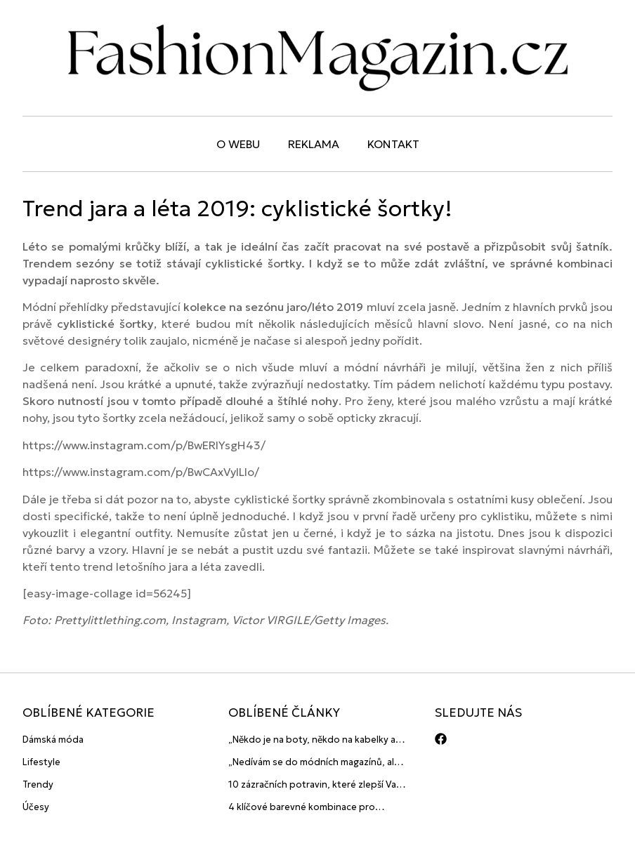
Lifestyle (41, 762)
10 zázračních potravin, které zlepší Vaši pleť (315, 785)
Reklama (313, 144)
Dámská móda (53, 740)
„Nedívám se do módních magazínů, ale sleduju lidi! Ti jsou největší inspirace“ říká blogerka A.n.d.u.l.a (314, 762)
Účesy (35, 807)
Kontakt (393, 144)
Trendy (37, 784)
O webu (238, 144)
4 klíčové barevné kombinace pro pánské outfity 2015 (301, 807)
